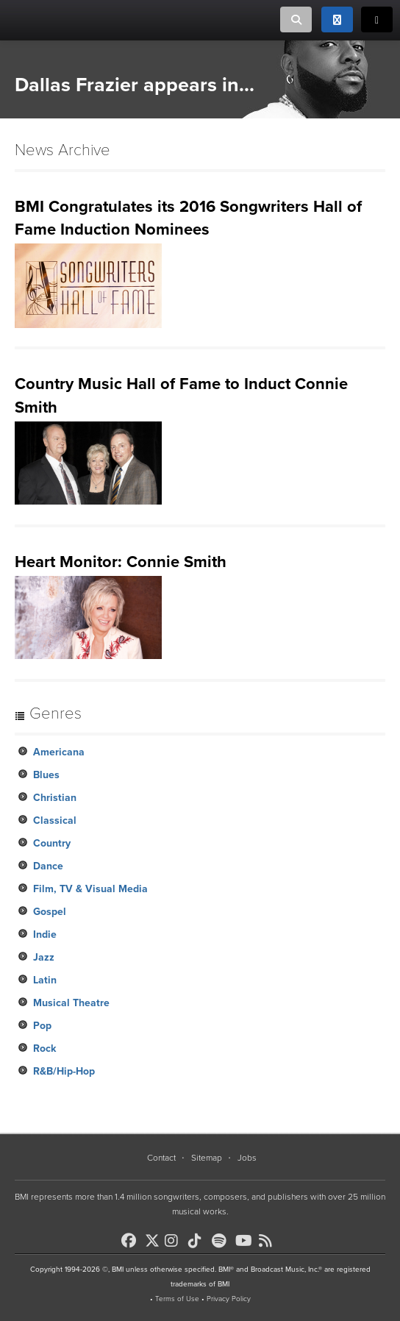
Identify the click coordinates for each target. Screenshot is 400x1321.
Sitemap (206, 1158)
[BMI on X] (153, 1236)
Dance (48, 866)
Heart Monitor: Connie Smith (120, 562)
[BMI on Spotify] (222, 1240)
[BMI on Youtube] (245, 1240)
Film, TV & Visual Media (90, 889)
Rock (44, 1048)
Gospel (49, 911)
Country (52, 843)
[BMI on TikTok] (198, 1240)
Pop (42, 1025)
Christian (54, 797)
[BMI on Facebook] (131, 1240)
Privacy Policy (229, 1299)
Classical (54, 820)
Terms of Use (177, 1299)
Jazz (43, 957)
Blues (46, 775)
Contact (161, 1158)
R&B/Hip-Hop (64, 1071)
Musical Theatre (71, 1003)
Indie (45, 934)
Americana (59, 752)
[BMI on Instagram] (175, 1240)
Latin (45, 980)
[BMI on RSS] (269, 1240)
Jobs (247, 1158)
